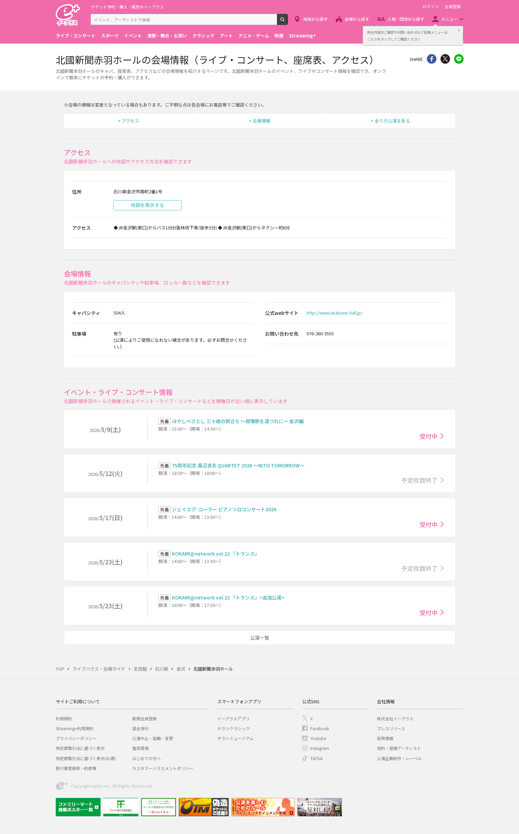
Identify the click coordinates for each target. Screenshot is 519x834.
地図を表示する (147, 205)
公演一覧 (259, 637)
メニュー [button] (449, 19)
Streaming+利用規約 (74, 728)
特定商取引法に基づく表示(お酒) (86, 758)
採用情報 (385, 738)
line (459, 59)
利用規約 (64, 718)
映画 (279, 35)
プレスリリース (391, 728)
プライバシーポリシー (76, 738)
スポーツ (110, 35)
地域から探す (315, 19)
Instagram (319, 748)
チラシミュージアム (235, 738)
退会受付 (140, 728)
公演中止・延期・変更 (152, 738)
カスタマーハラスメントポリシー (162, 768)
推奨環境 (140, 748)
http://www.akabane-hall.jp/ (335, 312)
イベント (133, 35)
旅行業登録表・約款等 (76, 768)
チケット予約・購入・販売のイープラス (127, 7)
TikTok (316, 758)
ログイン (430, 6)
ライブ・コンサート (76, 35)
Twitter (445, 59)
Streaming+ (302, 35)
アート (226, 35)
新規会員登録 (144, 718)
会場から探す (357, 19)
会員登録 (453, 6)
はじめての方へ (146, 758)
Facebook (319, 728)
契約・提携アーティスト (399, 748)
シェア (431, 59)
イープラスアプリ (233, 718)
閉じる (459, 30)
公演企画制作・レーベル (399, 758)
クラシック (203, 35)
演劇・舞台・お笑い (167, 35)
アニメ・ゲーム (253, 35)
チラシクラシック (233, 728)
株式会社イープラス (395, 718)
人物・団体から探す (405, 19)
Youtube (318, 738)
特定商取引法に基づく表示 (80, 748)
